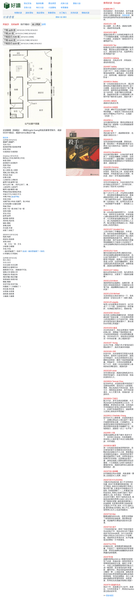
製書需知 (52, 13)
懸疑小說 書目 (61, 17)
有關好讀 (18, 13)
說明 (44, 24)
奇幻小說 (40, 7)
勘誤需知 (40, 13)
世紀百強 (27, 3)
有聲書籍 (64, 7)
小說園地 (52, 7)
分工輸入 (63, 13)
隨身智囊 (40, 3)
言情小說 (27, 7)
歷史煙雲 (52, 3)
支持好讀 (74, 13)
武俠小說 (64, 3)
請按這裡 (126, 15)
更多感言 (110, 595)
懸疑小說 (77, 3)
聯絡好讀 (85, 13)
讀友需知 (29, 13)
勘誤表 (5, 138)
